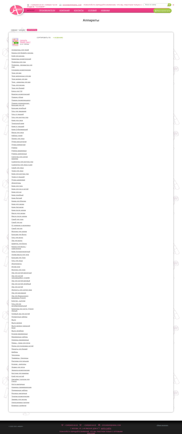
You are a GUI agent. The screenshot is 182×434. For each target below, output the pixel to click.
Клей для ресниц (18, 56)
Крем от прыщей (18, 126)
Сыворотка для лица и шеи (22, 165)
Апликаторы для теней (20, 50)
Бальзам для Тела (19, 258)
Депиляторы (16, 183)
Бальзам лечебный (19, 108)
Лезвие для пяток (18, 367)
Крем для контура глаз (20, 174)
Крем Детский (17, 198)
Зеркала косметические (21, 370)
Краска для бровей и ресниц (22, 53)
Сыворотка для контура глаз (22, 162)
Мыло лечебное (18, 331)
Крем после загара (19, 210)
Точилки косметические (20, 396)
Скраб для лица (18, 168)
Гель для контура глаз (20, 117)
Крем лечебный (17, 195)
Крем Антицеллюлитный (21, 252)
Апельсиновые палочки (20, 402)
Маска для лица (18, 132)
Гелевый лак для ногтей (21, 314)
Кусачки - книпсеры (19, 364)
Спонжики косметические (21, 70)
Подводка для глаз (19, 62)
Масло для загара (18, 213)
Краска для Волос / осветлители (19, 247)
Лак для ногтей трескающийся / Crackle (21, 277)
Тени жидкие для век (19, 79)
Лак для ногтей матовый (21, 281)
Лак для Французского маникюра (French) (20, 297)
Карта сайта (106, 428)
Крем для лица (17, 120)
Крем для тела (17, 186)
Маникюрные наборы (20, 337)
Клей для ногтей (18, 376)
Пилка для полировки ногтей (22, 346)
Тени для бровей (18, 88)
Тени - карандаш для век (21, 82)
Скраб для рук (17, 228)
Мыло (14, 320)
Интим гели (16, 267)
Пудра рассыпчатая (19, 142)
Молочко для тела (18, 270)
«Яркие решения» (162, 425)
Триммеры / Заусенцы (20, 358)
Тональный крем (18, 123)
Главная (14, 30)
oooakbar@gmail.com (72, 5)
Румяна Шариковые (19, 151)
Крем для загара (18, 204)
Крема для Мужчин (19, 201)
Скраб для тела (17, 219)
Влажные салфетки (19, 405)
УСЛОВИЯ (92, 10)
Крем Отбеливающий (20, 129)
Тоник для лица (17, 171)
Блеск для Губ (17, 91)
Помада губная (17, 97)
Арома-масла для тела (20, 255)
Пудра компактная (19, 145)
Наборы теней (17, 135)
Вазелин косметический (21, 94)
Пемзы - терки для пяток (21, 343)
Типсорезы (16, 355)
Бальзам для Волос (19, 234)
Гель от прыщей (18, 114)
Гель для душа (17, 261)
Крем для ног (17, 192)
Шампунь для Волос (19, 244)
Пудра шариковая (18, 180)
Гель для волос (17, 237)
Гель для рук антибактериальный (19, 305)
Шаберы (15, 352)
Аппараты (32, 30)
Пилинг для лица (18, 139)
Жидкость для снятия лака (22, 290)
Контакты (79, 10)
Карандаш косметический (21, 59)
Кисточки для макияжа (20, 373)
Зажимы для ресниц (19, 399)
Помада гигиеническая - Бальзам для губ (21, 104)
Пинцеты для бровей (19, 349)
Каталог (31, 10)
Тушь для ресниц (18, 85)
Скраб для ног (17, 222)
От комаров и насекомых (21, 225)
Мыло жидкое (17, 323)
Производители (47, 10)
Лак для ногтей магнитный (22, 273)
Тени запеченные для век (21, 76)
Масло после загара (19, 216)
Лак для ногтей (17, 287)
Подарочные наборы (19, 317)
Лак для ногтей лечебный (21, 284)
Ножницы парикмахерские (21, 387)
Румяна (14, 148)
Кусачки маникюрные (20, 334)
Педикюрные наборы (20, 390)
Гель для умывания (19, 111)
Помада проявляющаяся (21, 100)
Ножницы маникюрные (20, 340)
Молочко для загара (19, 231)
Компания (65, 10)
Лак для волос (17, 241)
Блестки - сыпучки (18, 301)
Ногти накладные (18, 384)
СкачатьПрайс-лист (25, 41)
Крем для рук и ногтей (20, 189)
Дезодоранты (17, 264)
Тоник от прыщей (18, 177)
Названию (58, 38)
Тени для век (16, 73)
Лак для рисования (19, 293)
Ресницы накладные (19, 393)
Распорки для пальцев (20, 361)
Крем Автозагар (18, 207)
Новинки (105, 10)
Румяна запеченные (19, 154)
